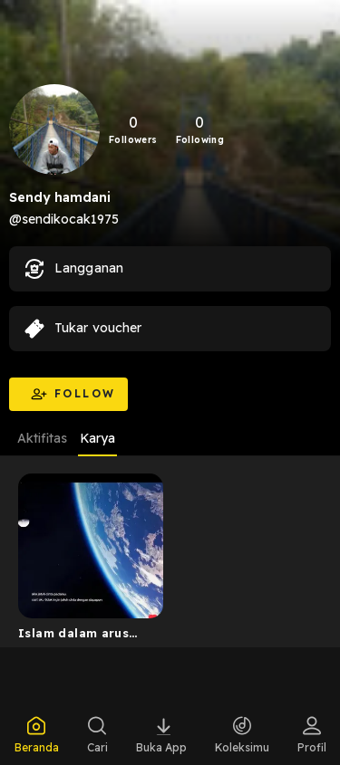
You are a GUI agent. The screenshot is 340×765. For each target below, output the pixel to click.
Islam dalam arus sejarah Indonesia (76, 636)
